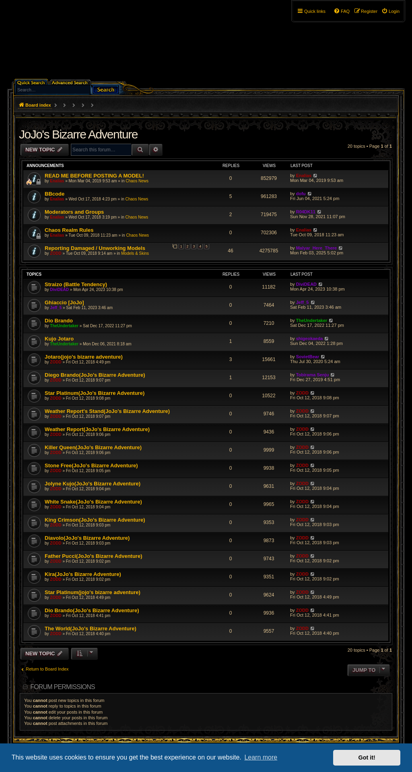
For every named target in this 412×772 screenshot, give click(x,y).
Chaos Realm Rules (69, 230)
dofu (301, 193)
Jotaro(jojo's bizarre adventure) (84, 357)
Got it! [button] (366, 757)
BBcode (54, 194)
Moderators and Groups (74, 212)
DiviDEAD (59, 289)
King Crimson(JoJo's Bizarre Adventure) (95, 520)
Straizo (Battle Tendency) (76, 284)
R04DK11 (305, 211)
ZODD (55, 253)
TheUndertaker (64, 326)
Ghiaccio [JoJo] (64, 302)
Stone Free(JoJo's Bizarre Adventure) (91, 465)
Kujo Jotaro (59, 339)
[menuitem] (390, 11)
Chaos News (137, 181)
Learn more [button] (260, 757)
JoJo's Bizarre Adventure (78, 134)
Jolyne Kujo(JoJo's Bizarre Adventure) (92, 484)
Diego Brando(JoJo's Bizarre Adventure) (95, 375)
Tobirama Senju (312, 374)
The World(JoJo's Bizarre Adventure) (90, 628)
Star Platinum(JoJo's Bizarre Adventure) (94, 393)
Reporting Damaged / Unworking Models (95, 248)
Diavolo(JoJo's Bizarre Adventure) (87, 538)
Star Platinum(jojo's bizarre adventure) (92, 592)
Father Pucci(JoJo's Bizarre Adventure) (93, 556)
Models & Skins (135, 253)
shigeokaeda (309, 338)
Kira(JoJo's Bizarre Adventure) (83, 574)
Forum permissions (62, 686)
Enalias (57, 181)
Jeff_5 (56, 307)
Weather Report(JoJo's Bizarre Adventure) (97, 429)
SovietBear (307, 356)
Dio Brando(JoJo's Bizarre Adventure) (92, 610)
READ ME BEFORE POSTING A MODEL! (94, 176)
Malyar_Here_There (316, 248)
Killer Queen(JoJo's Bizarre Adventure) (93, 447)
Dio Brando (59, 321)
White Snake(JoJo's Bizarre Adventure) (93, 502)
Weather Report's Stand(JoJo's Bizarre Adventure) (107, 411)
